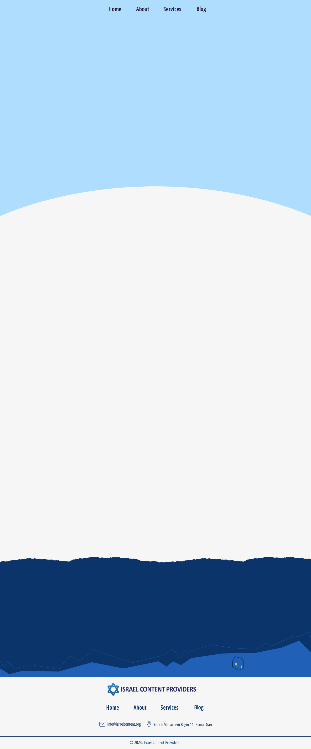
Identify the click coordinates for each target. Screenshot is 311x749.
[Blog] (201, 9)
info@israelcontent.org (124, 724)
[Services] (172, 9)
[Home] (115, 9)
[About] (143, 9)
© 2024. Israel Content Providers (154, 742)
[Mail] (102, 724)
